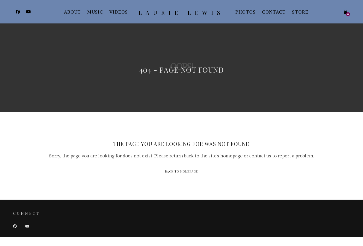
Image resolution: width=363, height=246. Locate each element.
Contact (274, 12)
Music (95, 12)
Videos (118, 12)
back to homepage (181, 171)
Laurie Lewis (181, 12)
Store (300, 12)
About (72, 12)
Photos (245, 12)
